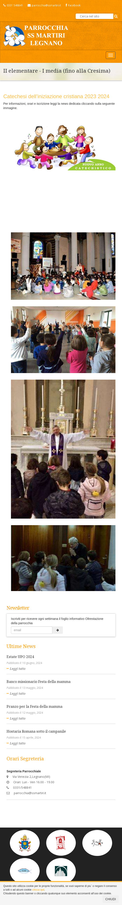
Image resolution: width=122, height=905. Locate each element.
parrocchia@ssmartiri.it (44, 5)
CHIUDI (110, 899)
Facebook (73, 5)
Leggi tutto (17, 669)
